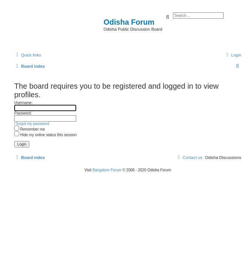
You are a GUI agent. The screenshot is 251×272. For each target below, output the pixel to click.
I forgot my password (31, 124)
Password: (23, 113)
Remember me (29, 129)
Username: (23, 103)
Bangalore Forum (106, 170)
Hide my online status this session (45, 135)
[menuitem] (232, 55)
